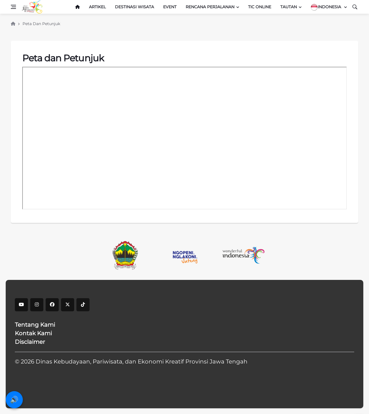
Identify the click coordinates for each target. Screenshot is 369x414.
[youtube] (21, 304)
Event (170, 6)
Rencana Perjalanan (210, 6)
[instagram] (36, 304)
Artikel (97, 6)
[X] (67, 304)
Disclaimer (30, 341)
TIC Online (259, 6)
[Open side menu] (13, 7)
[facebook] (52, 304)
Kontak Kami (33, 333)
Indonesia (326, 7)
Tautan (288, 6)
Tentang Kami (35, 324)
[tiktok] (83, 304)
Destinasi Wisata (134, 6)
